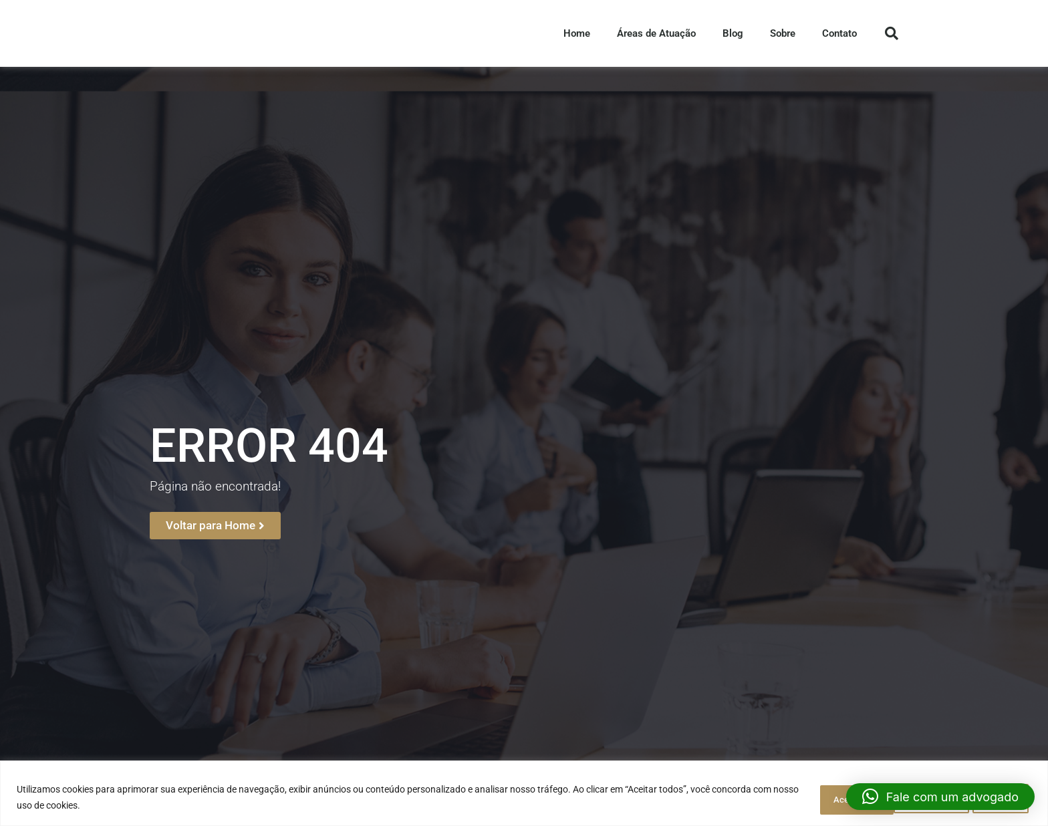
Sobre (782, 39)
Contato (839, 39)
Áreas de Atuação (656, 39)
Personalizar (810, 798)
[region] (524, 794)
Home (576, 39)
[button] (940, 796)
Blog (733, 39)
